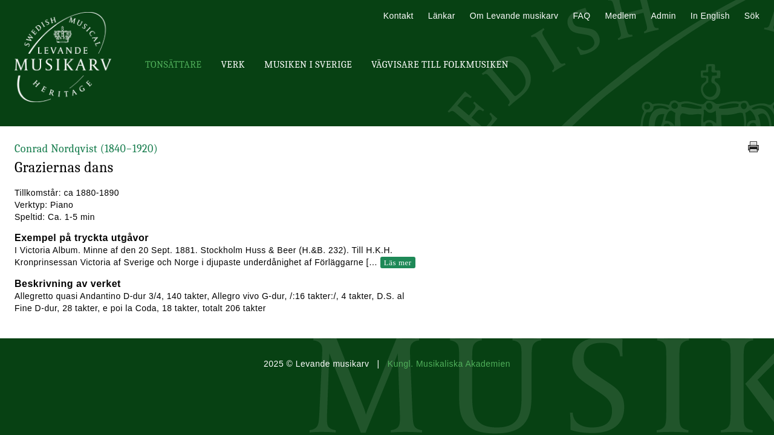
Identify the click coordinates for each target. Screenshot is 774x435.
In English (710, 16)
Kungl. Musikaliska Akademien (449, 364)
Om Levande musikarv (514, 16)
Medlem (620, 16)
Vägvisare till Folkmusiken (440, 64)
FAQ (581, 16)
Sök (751, 16)
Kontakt (398, 16)
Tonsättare (173, 64)
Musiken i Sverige (308, 64)
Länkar (441, 16)
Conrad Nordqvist (86, 149)
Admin (663, 16)
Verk (233, 64)
